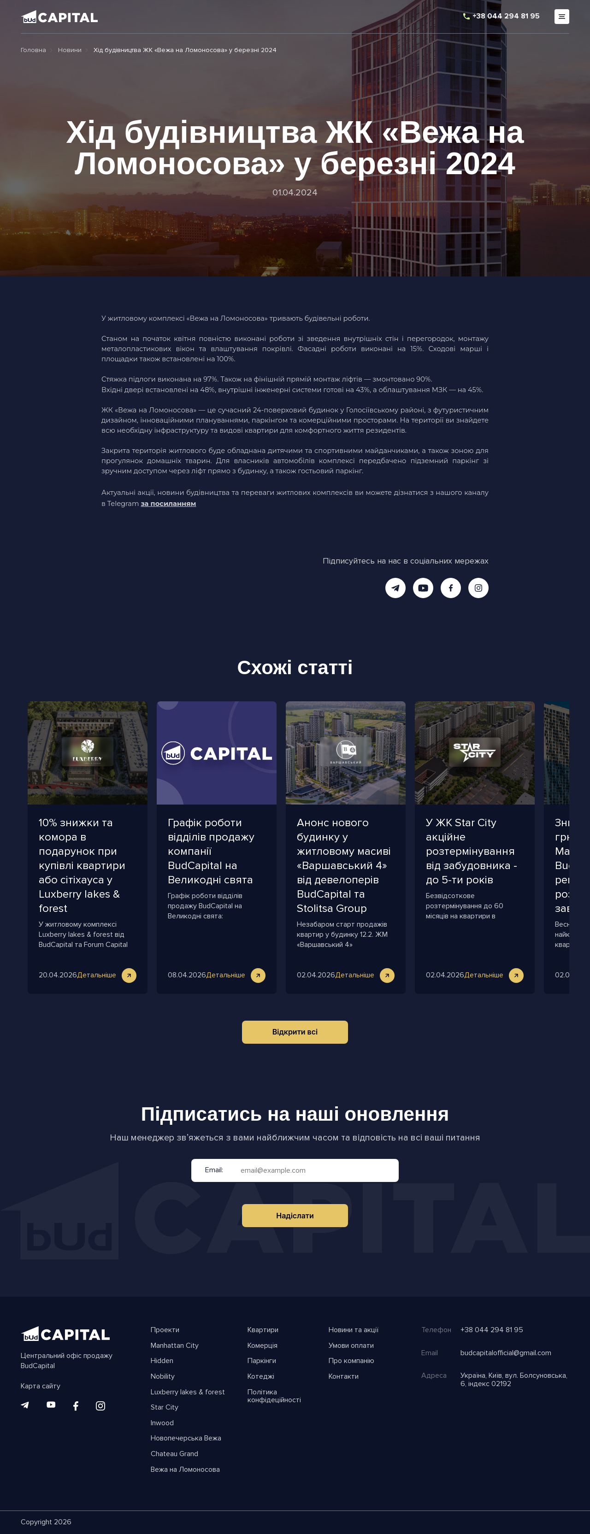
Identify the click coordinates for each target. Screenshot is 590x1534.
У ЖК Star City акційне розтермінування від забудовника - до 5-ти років (471, 851)
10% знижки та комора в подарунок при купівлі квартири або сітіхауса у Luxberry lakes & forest (82, 865)
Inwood (162, 1423)
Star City (164, 1408)
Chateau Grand (174, 1454)
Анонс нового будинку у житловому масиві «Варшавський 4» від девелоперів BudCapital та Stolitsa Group (344, 865)
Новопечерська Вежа (186, 1438)
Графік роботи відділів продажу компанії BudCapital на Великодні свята (211, 851)
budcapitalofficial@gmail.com (505, 1353)
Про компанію (351, 1361)
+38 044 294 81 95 (506, 16)
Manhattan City (175, 1346)
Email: (214, 1170)
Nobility (163, 1377)
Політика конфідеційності (274, 1396)
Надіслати (295, 1215)
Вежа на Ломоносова (185, 1470)
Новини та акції (353, 1330)
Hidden (162, 1361)
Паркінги (262, 1361)
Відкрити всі (295, 1031)
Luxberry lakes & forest (188, 1392)
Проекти (165, 1330)
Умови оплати (351, 1346)
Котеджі (261, 1377)
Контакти (344, 1377)
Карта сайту (40, 1386)
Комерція (262, 1346)
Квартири (263, 1330)
